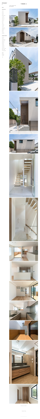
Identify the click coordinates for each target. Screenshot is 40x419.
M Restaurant (3, 15)
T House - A (3, 28)
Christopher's (4, 3)
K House (3, 24)
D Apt (2, 23)
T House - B (3, 27)
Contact (3, 54)
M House (3, 33)
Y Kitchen (3, 46)
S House (3, 32)
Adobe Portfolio (25, 416)
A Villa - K (3, 17)
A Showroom (3, 40)
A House (3, 19)
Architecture (4, 9)
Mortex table (3, 49)
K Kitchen (3, 42)
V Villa (3, 38)
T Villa (2, 10)
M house (3, 37)
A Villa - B (3, 18)
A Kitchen (3, 41)
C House (3, 16)
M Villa (3, 13)
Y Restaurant (3, 39)
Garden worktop (4, 48)
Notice (3, 7)
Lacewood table (4, 50)
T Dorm (3, 26)
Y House (3, 25)
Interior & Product (4, 35)
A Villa (3, 14)
